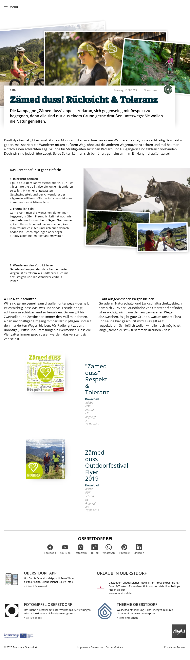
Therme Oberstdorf (137, 604)
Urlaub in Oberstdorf (122, 573)
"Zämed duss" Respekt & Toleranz (97, 379)
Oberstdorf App (40, 573)
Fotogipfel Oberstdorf (48, 604)
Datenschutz (98, 647)
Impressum (83, 647)
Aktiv (13, 90)
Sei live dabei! (34, 618)
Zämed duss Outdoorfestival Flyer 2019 (106, 465)
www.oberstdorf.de (120, 593)
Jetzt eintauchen (128, 618)
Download (92, 399)
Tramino (175, 647)
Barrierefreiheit (114, 647)
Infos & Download (36, 586)
